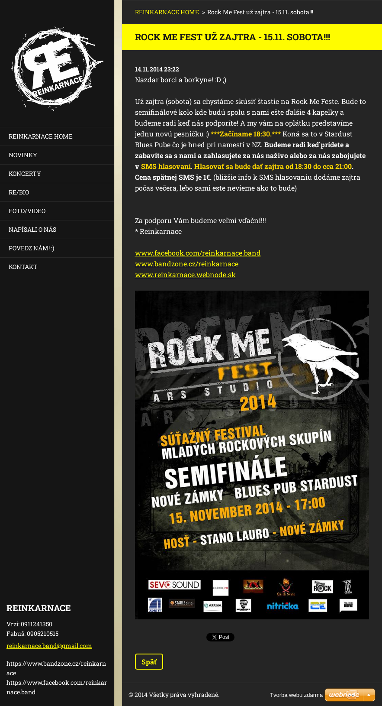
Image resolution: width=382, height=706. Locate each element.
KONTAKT (23, 266)
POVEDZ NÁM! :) (31, 248)
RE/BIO (19, 192)
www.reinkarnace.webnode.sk (185, 274)
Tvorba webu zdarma (296, 695)
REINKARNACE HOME (41, 136)
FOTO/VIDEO (27, 211)
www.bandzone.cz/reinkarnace (186, 263)
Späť (149, 661)
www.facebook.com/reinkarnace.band (198, 252)
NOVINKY (23, 155)
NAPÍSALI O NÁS (32, 229)
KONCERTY (25, 173)
